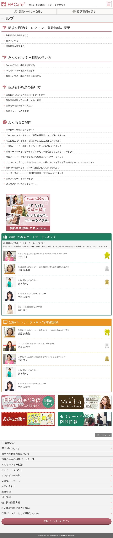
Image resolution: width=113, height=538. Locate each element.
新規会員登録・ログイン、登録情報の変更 (39, 28)
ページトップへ (103, 435)
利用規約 (6, 497)
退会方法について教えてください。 (22, 184)
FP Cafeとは (8, 443)
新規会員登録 (94, 4)
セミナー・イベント (12, 470)
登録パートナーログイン (56, 521)
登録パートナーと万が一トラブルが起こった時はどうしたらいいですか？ (40, 151)
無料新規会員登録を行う (17, 35)
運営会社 (6, 491)
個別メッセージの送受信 (17, 111)
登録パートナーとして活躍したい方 (20, 513)
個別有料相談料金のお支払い (19, 105)
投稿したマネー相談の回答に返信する (23, 76)
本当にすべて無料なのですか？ (20, 130)
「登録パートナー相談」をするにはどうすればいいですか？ (33, 146)
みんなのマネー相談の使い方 (29, 57)
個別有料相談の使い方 (24, 87)
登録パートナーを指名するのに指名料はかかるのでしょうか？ (35, 157)
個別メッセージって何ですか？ (20, 178)
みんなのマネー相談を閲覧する (20, 65)
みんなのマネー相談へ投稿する (20, 70)
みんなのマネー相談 (12, 464)
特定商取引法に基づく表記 (15, 508)
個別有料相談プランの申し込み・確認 (23, 100)
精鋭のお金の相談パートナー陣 (17, 459)
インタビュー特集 (10, 475)
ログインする (12, 41)
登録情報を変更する (15, 46)
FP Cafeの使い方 (10, 448)
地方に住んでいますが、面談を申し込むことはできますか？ (33, 141)
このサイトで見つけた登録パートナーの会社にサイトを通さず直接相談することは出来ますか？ (50, 162)
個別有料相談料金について (15, 454)
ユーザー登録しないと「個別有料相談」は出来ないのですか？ (35, 173)
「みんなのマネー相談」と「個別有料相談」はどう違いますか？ (36, 135)
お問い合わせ (8, 486)
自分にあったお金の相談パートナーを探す (25, 95)
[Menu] (109, 4)
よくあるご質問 (19, 122)
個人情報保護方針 (10, 502)
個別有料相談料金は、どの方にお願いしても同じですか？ (32, 168)
